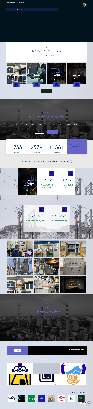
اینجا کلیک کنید (73, 251)
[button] (7, 10)
